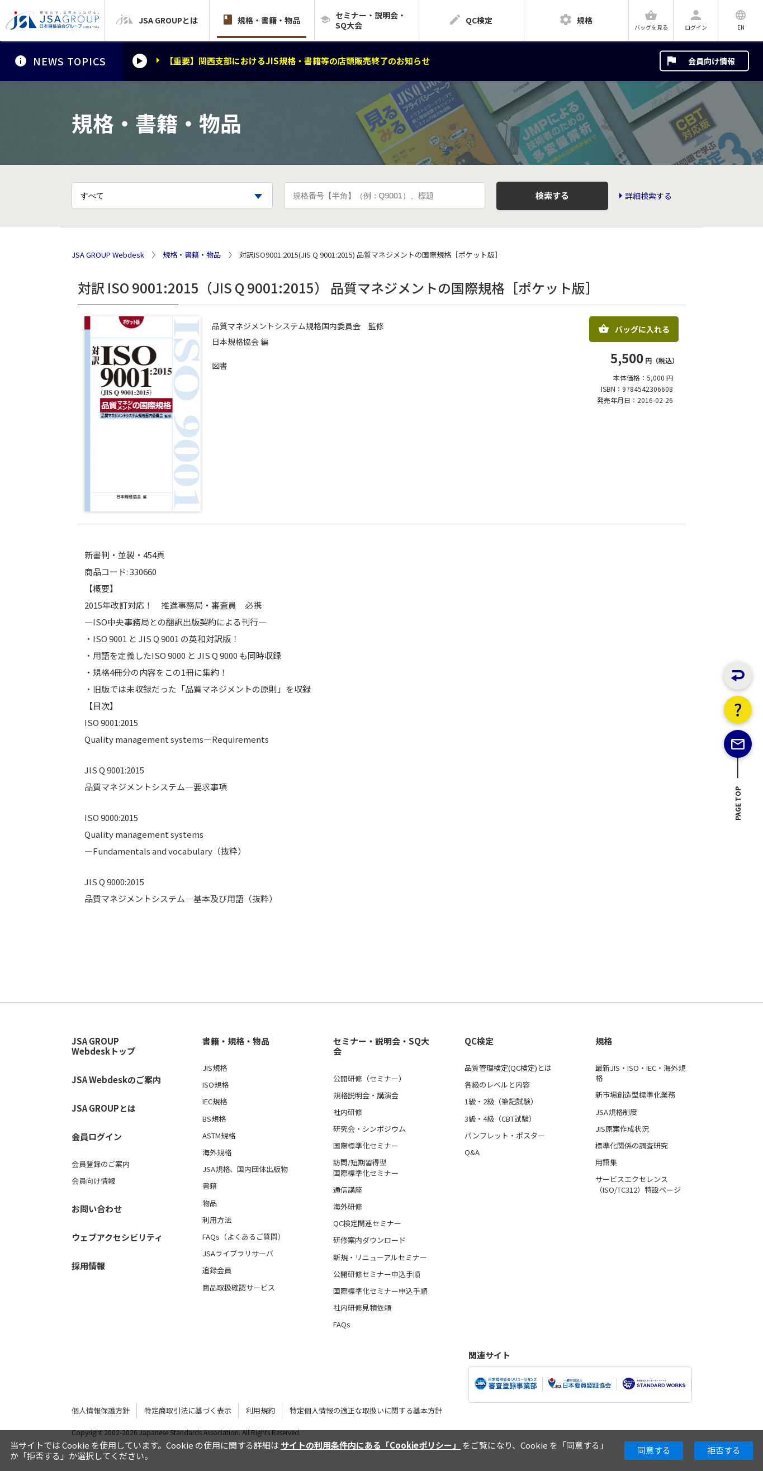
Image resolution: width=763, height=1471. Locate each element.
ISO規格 (215, 1085)
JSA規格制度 (616, 1112)
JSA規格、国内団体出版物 (245, 1169)
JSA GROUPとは (104, 1108)
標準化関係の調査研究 (631, 1146)
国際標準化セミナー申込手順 (380, 1291)
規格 (603, 1041)
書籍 (209, 1186)
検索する (552, 195)
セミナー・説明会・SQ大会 (381, 1046)
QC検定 (479, 1041)
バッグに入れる (634, 329)
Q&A (472, 1152)
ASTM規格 (218, 1136)
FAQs (341, 1325)
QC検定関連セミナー (367, 1223)
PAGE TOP (738, 829)
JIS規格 (214, 1068)
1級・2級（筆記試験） (501, 1102)
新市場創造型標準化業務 (635, 1095)
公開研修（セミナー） (369, 1079)
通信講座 (347, 1190)
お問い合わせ (97, 1208)
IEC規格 (214, 1102)
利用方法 (216, 1220)
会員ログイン (97, 1136)
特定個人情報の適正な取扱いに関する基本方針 (366, 1410)
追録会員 (216, 1270)
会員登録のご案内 (101, 1164)
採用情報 (88, 1265)
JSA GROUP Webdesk (108, 254)
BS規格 (214, 1119)
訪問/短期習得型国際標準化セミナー (366, 1167)
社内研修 (347, 1112)
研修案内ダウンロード (369, 1240)
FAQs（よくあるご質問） (243, 1237)
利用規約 (260, 1410)
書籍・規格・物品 (235, 1041)
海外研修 (347, 1207)
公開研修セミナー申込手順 (376, 1274)
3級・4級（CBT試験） (500, 1119)
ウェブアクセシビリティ (117, 1237)
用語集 (606, 1162)
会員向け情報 (711, 61)
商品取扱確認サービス (238, 1288)
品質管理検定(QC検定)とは (508, 1068)
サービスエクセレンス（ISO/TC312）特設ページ (638, 1184)
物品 (209, 1203)
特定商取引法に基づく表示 (187, 1410)
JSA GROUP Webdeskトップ (103, 1046)
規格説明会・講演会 (366, 1095)
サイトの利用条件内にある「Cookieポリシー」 (371, 1445)
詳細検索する (648, 196)
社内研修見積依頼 (362, 1308)
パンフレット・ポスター (505, 1136)
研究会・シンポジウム (369, 1129)
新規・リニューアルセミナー (380, 1257)
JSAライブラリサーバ (237, 1254)
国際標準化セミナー (366, 1146)
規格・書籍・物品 (192, 254)
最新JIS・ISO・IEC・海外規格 (640, 1073)
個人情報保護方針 (101, 1410)
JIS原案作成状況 (622, 1129)
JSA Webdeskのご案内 (116, 1079)
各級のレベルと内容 (497, 1085)
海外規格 (216, 1152)
